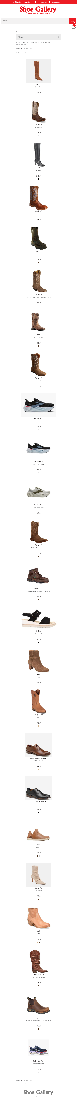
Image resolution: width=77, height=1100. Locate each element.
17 (25, 52)
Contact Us (54, 2)
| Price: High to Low (21, 44)
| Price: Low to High (44, 42)
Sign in (16, 2)
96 (27, 48)
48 (24, 48)
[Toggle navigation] (3, 26)
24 (21, 48)
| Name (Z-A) (35, 42)
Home (18, 32)
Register (27, 2)
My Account (40, 2)
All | (30, 48)
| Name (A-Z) (26, 42)
